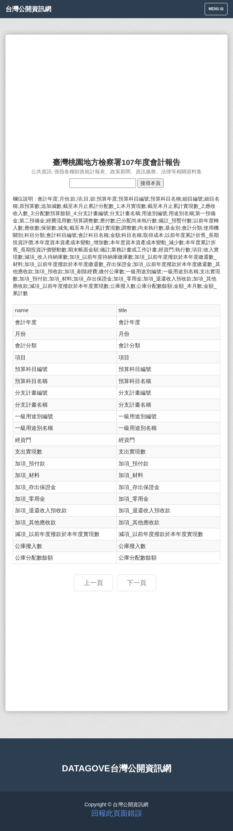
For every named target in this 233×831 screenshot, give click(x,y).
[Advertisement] (116, 93)
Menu (218, 10)
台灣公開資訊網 (28, 9)
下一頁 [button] (136, 582)
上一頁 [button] (93, 582)
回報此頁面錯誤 (116, 813)
